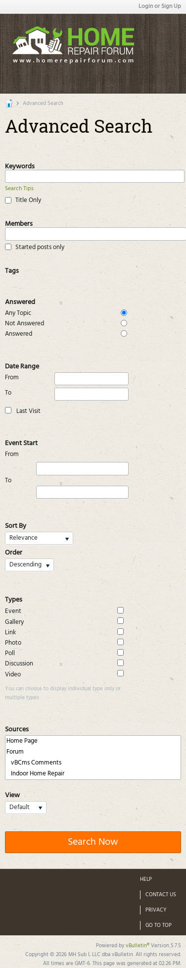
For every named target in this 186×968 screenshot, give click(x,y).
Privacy (156, 910)
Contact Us (160, 894)
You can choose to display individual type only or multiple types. (63, 693)
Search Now (93, 842)
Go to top (158, 925)
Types (13, 598)
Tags (12, 269)
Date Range (22, 365)
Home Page (93, 741)
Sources (17, 728)
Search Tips (19, 189)
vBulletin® (137, 945)
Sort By (15, 524)
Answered (20, 301)
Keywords (20, 165)
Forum (93, 752)
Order (13, 551)
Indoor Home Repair (93, 773)
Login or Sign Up (160, 6)
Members (19, 222)
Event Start (21, 442)
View (12, 794)
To (67, 394)
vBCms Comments (93, 763)
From (67, 378)
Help (146, 879)
